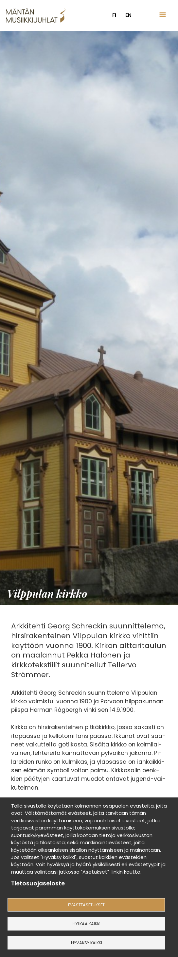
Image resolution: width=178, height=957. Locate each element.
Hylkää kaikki (86, 924)
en (128, 15)
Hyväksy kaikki (86, 943)
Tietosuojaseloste (38, 883)
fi (114, 15)
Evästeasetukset (86, 905)
